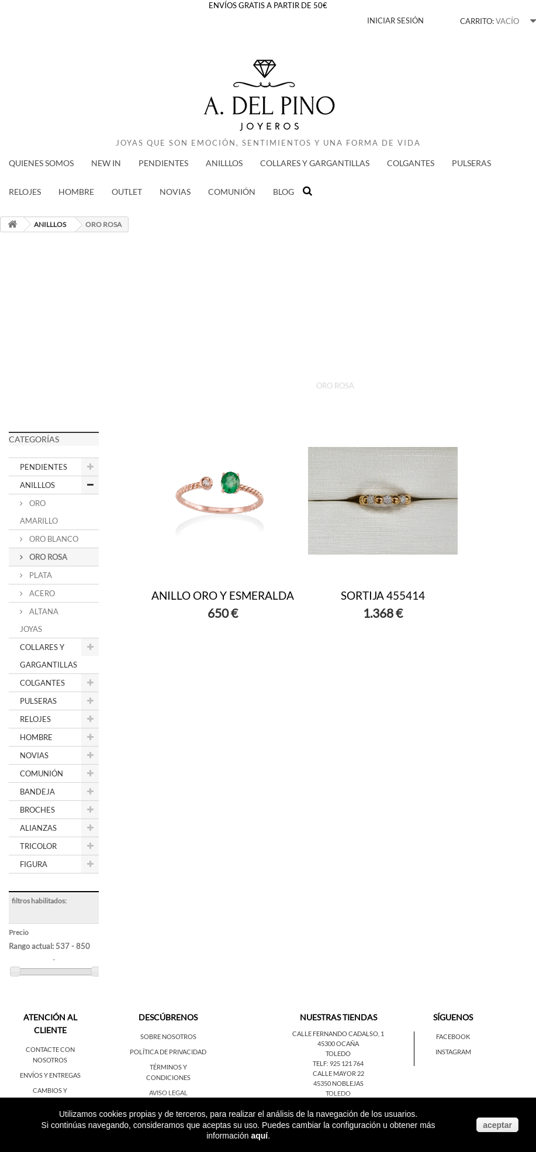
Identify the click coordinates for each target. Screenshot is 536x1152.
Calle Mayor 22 (338, 1073)
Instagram (453, 1051)
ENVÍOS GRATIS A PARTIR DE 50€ (268, 5)
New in (106, 163)
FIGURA (33, 864)
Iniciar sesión (395, 20)
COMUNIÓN (231, 192)
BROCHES (37, 809)
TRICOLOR (38, 846)
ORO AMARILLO (39, 511)
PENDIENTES (163, 163)
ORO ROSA (47, 557)
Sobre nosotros (168, 1036)
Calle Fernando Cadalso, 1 (338, 1033)
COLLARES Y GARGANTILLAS (314, 163)
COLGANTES (410, 163)
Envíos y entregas (50, 1075)
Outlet (127, 192)
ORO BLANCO (52, 539)
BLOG (283, 192)
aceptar (497, 1125)
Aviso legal (168, 1092)
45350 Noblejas (338, 1083)
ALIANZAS (38, 828)
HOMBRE (76, 192)
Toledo (338, 1053)
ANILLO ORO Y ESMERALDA (222, 595)
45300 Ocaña (338, 1043)
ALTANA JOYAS (39, 620)
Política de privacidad (168, 1051)
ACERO (41, 593)
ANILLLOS (224, 163)
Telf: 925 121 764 (338, 1063)
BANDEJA (37, 791)
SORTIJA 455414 (383, 595)
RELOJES (25, 192)
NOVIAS (175, 192)
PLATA (39, 575)
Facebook (453, 1036)
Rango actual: (49, 946)
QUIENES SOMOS (41, 163)
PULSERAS (471, 163)
